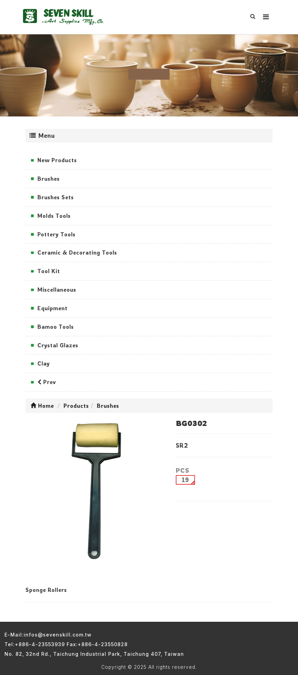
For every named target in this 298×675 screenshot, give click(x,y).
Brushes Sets (55, 197)
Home (42, 405)
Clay (43, 363)
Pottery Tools (56, 234)
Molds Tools (54, 215)
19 (185, 479)
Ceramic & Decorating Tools (77, 252)
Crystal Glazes (57, 345)
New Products (57, 160)
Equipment (52, 308)
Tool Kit (48, 271)
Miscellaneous (56, 289)
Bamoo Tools (55, 326)
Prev (46, 382)
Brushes (48, 178)
